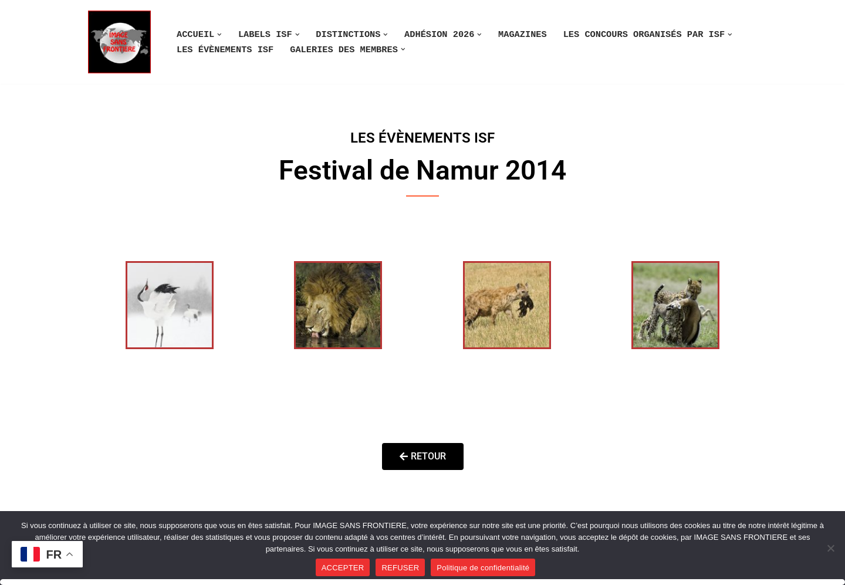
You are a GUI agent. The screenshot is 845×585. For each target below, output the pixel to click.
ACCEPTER (343, 567)
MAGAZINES (522, 34)
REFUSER (400, 567)
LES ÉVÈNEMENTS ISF (225, 50)
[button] (219, 34)
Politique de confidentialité (483, 567)
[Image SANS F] (122, 42)
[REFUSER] (830, 548)
